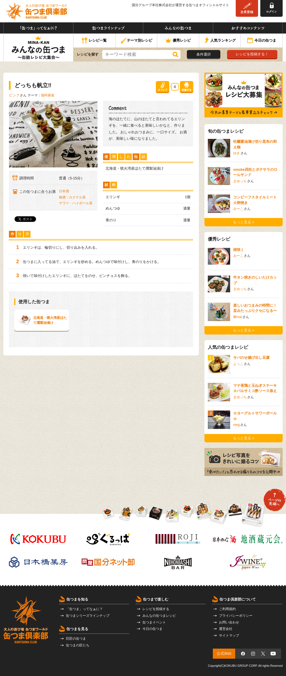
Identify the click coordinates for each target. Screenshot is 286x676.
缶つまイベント (154, 622)
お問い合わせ (229, 622)
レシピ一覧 (94, 40)
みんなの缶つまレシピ (159, 616)
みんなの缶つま (178, 28)
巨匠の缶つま (76, 639)
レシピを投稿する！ (252, 54)
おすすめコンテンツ (247, 28)
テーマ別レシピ (136, 40)
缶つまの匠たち (77, 645)
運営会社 (225, 629)
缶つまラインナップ (108, 28)
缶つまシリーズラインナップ (87, 616)
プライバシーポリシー (235, 616)
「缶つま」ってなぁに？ (38, 28)
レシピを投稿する (155, 609)
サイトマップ (229, 635)
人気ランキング (220, 40)
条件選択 (203, 54)
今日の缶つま (261, 40)
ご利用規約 (227, 609)
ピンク (14, 95)
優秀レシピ (178, 41)
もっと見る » (243, 222)
